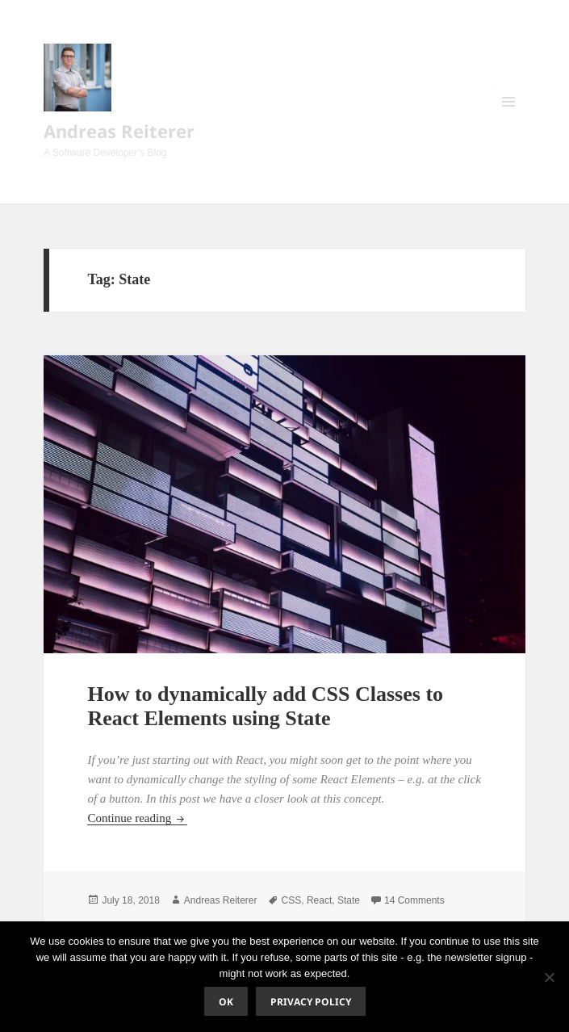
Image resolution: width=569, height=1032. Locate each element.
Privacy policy (310, 1002)
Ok (226, 1002)
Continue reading (136, 818)
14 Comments (414, 900)
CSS (292, 900)
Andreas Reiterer (119, 131)
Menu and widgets (508, 118)
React (319, 900)
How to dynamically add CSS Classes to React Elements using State (265, 706)
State (348, 900)
